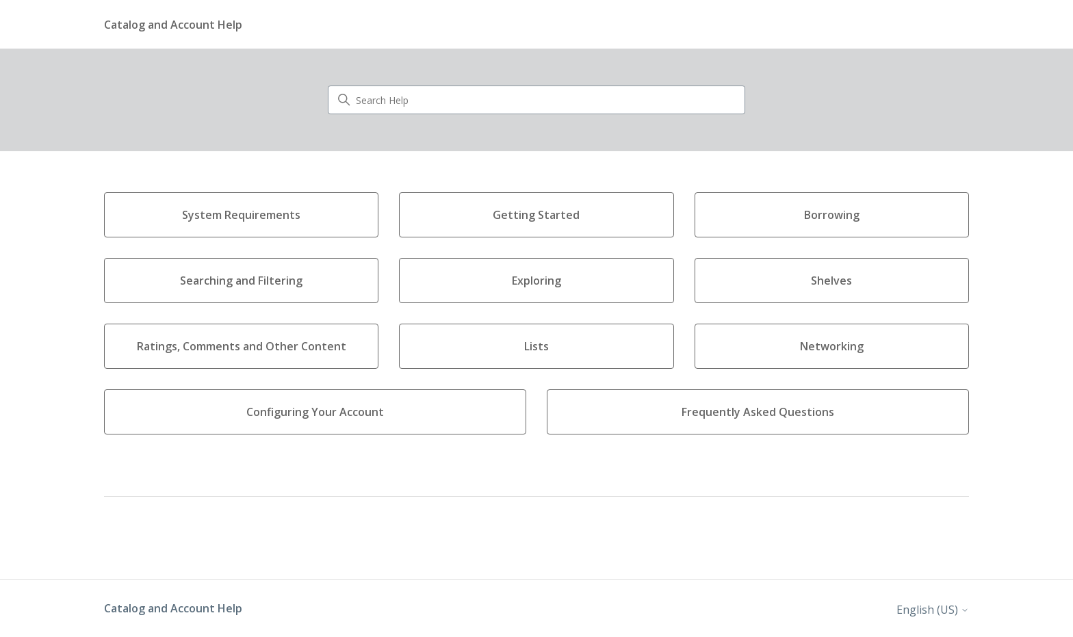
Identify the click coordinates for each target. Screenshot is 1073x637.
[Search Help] (536, 100)
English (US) (932, 609)
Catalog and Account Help (173, 608)
